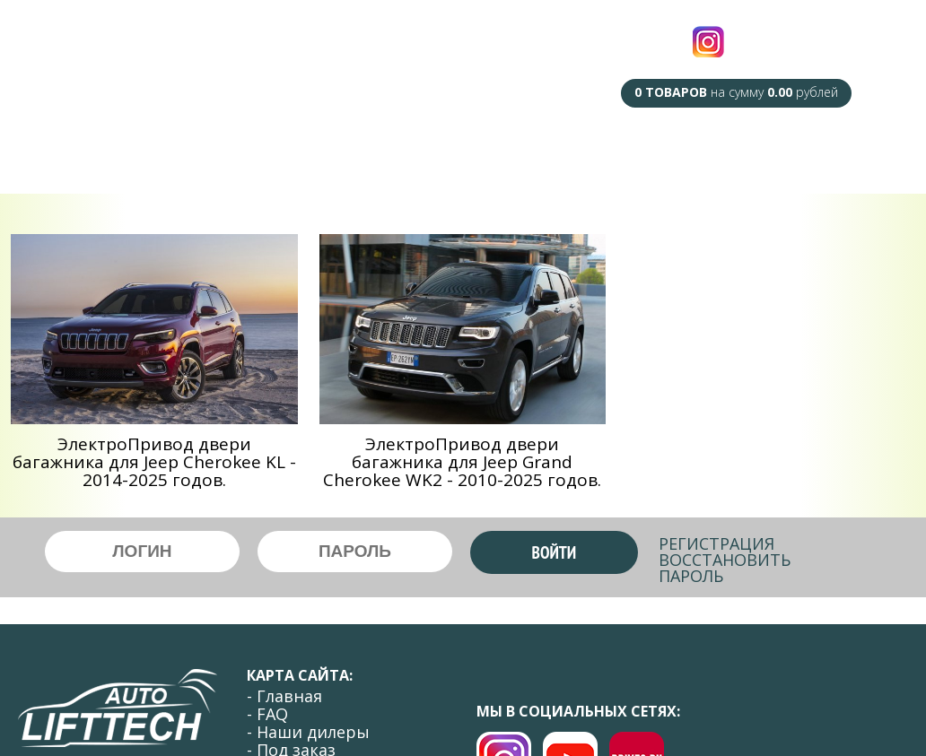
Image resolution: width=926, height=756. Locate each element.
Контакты (821, 156)
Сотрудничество (523, 155)
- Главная (284, 696)
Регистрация (716, 543)
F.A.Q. (188, 151)
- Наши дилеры (308, 732)
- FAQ (267, 714)
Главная (113, 151)
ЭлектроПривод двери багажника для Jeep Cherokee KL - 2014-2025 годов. (154, 461)
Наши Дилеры (286, 151)
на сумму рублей (736, 91)
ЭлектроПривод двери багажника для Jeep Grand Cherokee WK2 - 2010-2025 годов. (462, 461)
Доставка (643, 156)
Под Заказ (400, 151)
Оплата (732, 156)
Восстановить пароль (725, 568)
